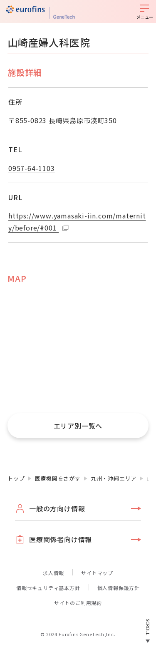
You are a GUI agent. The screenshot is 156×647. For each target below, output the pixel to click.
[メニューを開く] (144, 11)
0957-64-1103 (31, 168)
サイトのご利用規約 (78, 602)
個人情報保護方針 (118, 587)
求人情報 (53, 572)
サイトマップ (97, 572)
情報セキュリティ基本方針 (48, 587)
